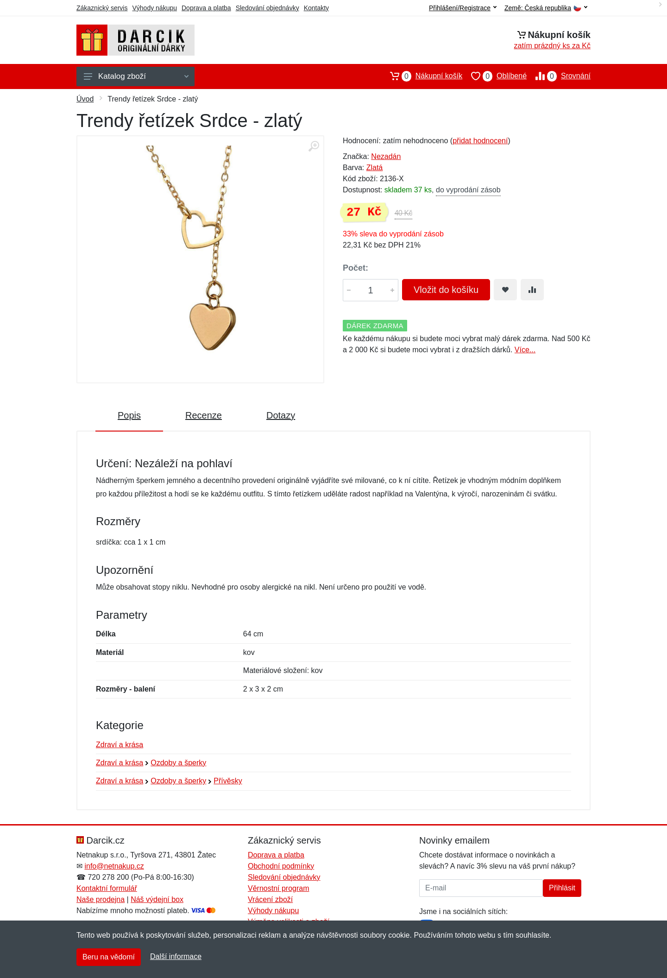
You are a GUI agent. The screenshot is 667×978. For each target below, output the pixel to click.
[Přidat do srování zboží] (532, 289)
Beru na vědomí (108, 957)
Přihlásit (562, 888)
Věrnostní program (278, 888)
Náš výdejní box (157, 899)
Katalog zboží (136, 76)
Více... (525, 350)
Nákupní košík (421, 76)
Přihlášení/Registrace (463, 8)
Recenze (203, 415)
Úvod (85, 99)
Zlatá (374, 167)
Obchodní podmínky (281, 866)
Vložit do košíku (446, 290)
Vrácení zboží (270, 899)
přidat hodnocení (480, 141)
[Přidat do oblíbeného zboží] (505, 289)
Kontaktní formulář (106, 888)
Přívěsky (228, 781)
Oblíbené (494, 76)
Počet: (355, 268)
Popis (129, 415)
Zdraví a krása (119, 745)
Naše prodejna (100, 899)
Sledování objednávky (267, 8)
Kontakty (316, 8)
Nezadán (386, 156)
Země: (545, 8)
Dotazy (280, 415)
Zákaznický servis (101, 8)
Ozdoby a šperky (178, 763)
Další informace (175, 956)
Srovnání (559, 76)
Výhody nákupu (154, 8)
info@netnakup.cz (114, 866)
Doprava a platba (206, 8)
